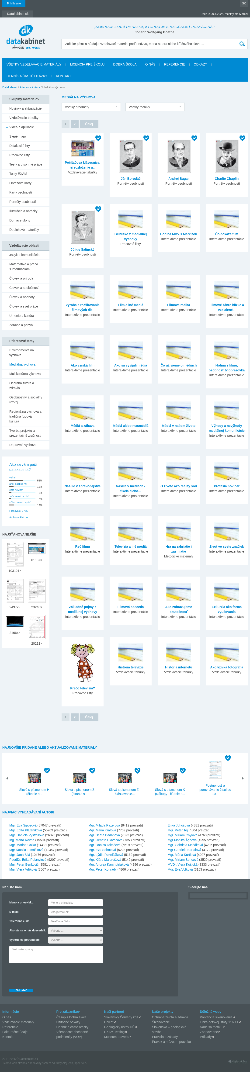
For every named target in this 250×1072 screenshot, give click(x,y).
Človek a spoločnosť (24, 288)
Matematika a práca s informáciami (23, 266)
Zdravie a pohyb (21, 325)
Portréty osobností (22, 202)
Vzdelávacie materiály (18, 1022)
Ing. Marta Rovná (21, 840)
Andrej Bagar (178, 178)
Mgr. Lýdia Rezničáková (105, 855)
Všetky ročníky (139, 107)
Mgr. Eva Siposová (23, 825)
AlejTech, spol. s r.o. (74, 1063)
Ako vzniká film (82, 365)
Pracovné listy (19, 155)
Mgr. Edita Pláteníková (25, 830)
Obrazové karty (20, 183)
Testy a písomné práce (25, 164)
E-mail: (14, 911)
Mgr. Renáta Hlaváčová (105, 840)
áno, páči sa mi (18, 483)
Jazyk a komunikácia (24, 255)
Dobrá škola (124, 64)
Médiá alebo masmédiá (131, 426)
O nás (150, 64)
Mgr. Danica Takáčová (104, 845)
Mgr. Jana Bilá (19, 855)
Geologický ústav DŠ (119, 1027)
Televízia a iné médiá (130, 546)
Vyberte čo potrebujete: (25, 939)
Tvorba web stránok (14, 1063)
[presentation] (44, 975)
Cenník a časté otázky (27, 76)
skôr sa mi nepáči (19, 496)
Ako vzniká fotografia (226, 667)
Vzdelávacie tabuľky (23, 118)
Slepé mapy (18, 136)
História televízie (131, 667)
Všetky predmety (77, 107)
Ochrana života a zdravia (21, 385)
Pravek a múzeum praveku (171, 1042)
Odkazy (200, 64)
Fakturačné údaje (15, 1032)
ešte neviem (16, 489)
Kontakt (63, 76)
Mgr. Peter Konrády (102, 869)
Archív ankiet (16, 517)
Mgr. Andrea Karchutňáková (108, 864)
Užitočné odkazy (68, 1022)
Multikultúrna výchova (25, 374)
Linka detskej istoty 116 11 (219, 1022)
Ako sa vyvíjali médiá (130, 365)
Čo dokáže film (226, 234)
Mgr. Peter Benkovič (23, 864)
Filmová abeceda (131, 607)
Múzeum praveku (116, 1037)
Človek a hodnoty (22, 297)
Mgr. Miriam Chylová (183, 835)
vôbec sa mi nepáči (20, 502)
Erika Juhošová (179, 825)
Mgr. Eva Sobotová (102, 850)
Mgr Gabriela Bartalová (184, 850)
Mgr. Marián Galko (22, 845)
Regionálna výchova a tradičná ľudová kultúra (25, 416)
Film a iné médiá (130, 305)
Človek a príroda (21, 278)
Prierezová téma (30, 87)
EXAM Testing (114, 1032)
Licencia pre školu (87, 64)
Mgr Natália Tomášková (26, 850)
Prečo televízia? (82, 688)
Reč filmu (82, 546)
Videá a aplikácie (21, 127)
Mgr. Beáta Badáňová (104, 835)
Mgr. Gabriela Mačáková (185, 845)
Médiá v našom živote (178, 426)
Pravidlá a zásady (165, 1037)
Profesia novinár (227, 486)
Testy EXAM (18, 174)
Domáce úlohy (19, 220)
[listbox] (91, 107)
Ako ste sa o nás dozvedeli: (27, 930)
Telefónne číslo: (19, 921)
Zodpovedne (209, 1032)
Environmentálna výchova (21, 352)
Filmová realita (178, 305)
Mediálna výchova (22, 364)
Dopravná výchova (22, 445)
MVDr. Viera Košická (183, 864)
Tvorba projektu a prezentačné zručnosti (25, 433)
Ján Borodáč (131, 178)
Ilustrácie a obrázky (23, 211)
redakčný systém (40, 1063)
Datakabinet (9, 87)
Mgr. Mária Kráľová (102, 830)
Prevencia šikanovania (216, 1017)
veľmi (12, 477)
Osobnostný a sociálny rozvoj (25, 399)
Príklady (206, 1037)
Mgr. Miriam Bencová (183, 859)
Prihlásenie (14, 3)
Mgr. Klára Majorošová (104, 859)
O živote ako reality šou (178, 486)
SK (244, 3)
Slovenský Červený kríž (121, 1017)
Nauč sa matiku (211, 1027)
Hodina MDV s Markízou (178, 234)
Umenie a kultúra (21, 316)
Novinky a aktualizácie (25, 108)
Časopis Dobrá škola (71, 1017)
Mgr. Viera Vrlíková (23, 869)
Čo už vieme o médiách (179, 365)
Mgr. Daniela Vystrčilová (26, 835)
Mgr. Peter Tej (178, 830)
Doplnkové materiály (24, 230)
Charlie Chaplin (227, 178)
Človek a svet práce (23, 306)
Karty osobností (20, 192)
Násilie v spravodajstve (83, 486)
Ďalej (89, 124)
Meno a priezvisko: (21, 902)
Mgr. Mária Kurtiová (182, 855)
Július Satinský (82, 249)
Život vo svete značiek (226, 546)
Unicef (109, 1022)
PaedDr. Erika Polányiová (27, 859)
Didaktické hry (19, 146)
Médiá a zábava (82, 426)
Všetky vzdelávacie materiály (34, 64)
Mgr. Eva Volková (180, 869)
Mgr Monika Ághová (182, 840)
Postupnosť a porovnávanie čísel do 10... (215, 790)
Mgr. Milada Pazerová (104, 825)
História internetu (178, 667)
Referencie (174, 64)
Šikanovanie (161, 1022)
